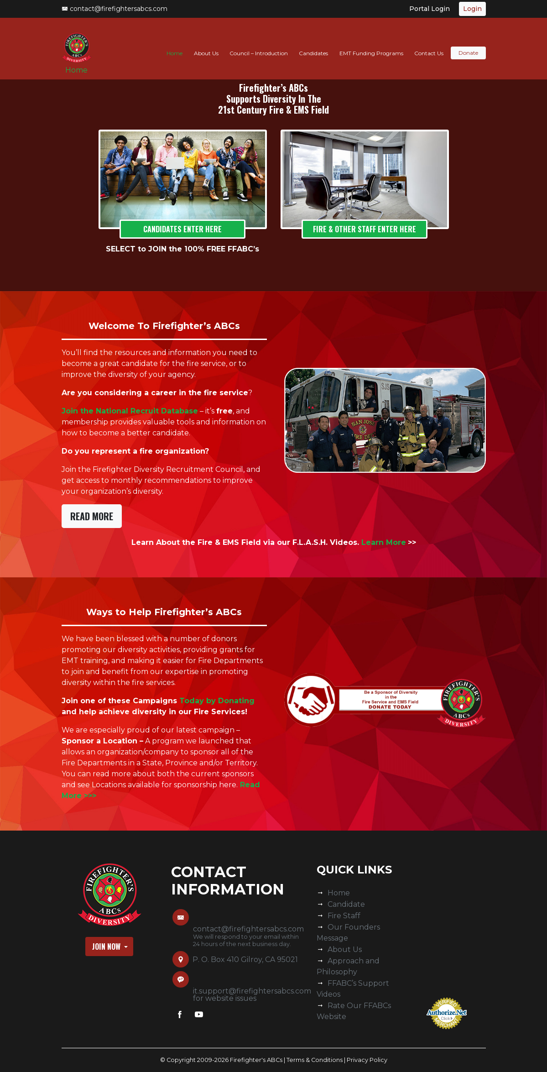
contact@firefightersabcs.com (114, 9)
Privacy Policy (367, 1059)
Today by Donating (217, 700)
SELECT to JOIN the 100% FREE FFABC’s (182, 249)
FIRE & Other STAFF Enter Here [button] (364, 229)
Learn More (383, 542)
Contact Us (428, 44)
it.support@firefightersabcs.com (252, 991)
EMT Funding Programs (371, 44)
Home (80, 64)
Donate (468, 44)
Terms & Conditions (315, 1059)
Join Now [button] (107, 946)
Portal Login (429, 9)
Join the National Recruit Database (130, 411)
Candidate (346, 904)
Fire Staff (344, 915)
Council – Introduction (258, 44)
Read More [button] (91, 516)
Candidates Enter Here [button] (182, 229)
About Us (206, 44)
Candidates (313, 44)
